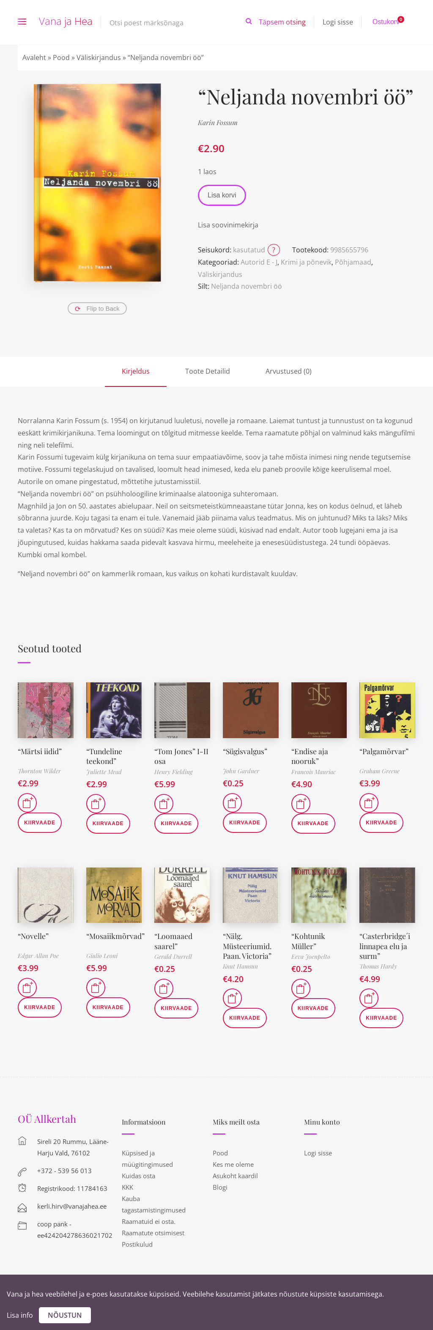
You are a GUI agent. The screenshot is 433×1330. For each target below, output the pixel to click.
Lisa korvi (222, 195)
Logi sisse (338, 22)
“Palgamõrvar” (384, 751)
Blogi (220, 1187)
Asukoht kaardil (235, 1175)
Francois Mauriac (313, 772)
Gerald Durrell (173, 956)
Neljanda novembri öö (246, 286)
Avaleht (34, 57)
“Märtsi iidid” (40, 751)
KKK (127, 1187)
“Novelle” (33, 936)
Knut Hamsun (240, 966)
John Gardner (241, 771)
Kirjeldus (136, 371)
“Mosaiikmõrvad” (115, 936)
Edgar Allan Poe (38, 956)
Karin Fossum (218, 122)
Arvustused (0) (289, 371)
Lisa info (20, 1315)
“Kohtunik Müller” (308, 941)
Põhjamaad (353, 262)
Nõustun (65, 1315)
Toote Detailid (207, 371)
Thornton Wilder (39, 771)
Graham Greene (379, 771)
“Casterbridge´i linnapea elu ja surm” (385, 946)
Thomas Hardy (378, 966)
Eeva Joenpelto (310, 956)
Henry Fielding (173, 772)
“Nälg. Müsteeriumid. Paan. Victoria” (247, 946)
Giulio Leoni (102, 956)
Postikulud (137, 1244)
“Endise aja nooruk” (310, 756)
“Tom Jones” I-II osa (181, 756)
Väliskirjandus (99, 57)
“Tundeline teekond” (104, 756)
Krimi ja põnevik (306, 262)
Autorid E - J (259, 262)
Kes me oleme (233, 1164)
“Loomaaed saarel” (173, 941)
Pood (61, 57)
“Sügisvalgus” (246, 751)
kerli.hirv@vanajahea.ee (72, 1206)
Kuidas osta (138, 1175)
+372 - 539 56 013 (64, 1170)
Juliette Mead (104, 772)
